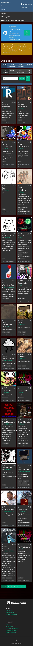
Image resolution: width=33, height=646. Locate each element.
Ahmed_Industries (9, 511)
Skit (20, 237)
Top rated (28, 71)
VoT (20, 285)
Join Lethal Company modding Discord (13, 20)
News (3, 9)
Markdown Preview (11, 630)
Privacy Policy (10, 612)
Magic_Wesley (8, 360)
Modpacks (29, 64)
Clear (28, 79)
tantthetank (7, 469)
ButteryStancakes (9, 287)
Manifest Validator (11, 632)
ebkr (5, 108)
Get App (27, 33)
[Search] (10, 78)
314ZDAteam (8, 424)
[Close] (29, 49)
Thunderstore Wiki (11, 614)
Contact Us (9, 610)
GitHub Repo (9, 626)
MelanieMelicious (9, 551)
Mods (4, 64)
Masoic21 (22, 424)
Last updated (5, 71)
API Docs (8, 624)
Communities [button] (5, 2)
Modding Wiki (5, 17)
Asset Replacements (12, 65)
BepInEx (21, 108)
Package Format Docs (12, 628)
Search (22, 79)
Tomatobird (22, 511)
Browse (3, 13)
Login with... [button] (24, 7)
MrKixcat (6, 326)
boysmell (6, 392)
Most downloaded (20, 71)
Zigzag (6, 148)
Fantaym (6, 190)
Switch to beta (26, 4)
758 (21, 586)
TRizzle (21, 192)
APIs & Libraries (21, 65)
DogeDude (7, 237)
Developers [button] (4, 6)
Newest (12, 70)
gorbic (21, 392)
